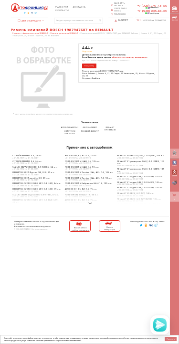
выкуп (175, 9)
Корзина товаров (153, 20)
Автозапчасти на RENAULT (35, 33)
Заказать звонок (120, 4)
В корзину (89, 65)
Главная (16, 33)
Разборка (61, 7)
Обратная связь (120, 10)
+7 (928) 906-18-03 (152, 11)
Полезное (120, 14)
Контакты (62, 10)
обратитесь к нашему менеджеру (129, 57)
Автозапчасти (30, 21)
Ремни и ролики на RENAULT (64, 33)
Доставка (79, 7)
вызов (175, 18)
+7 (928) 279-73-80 (152, 5)
